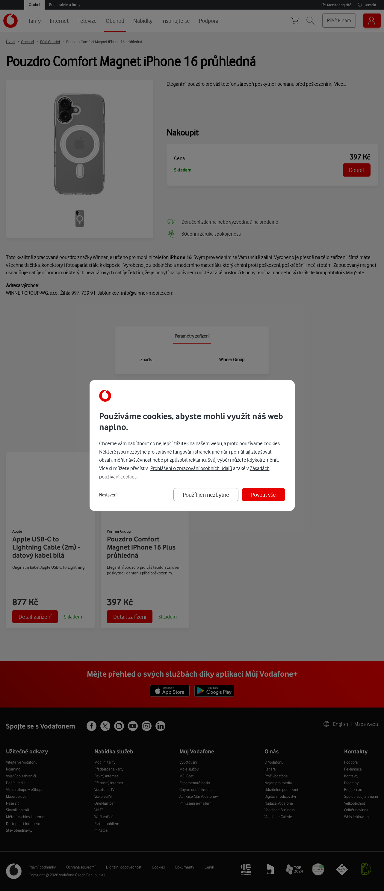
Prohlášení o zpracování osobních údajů (191, 468)
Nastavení (108, 495)
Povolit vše (263, 494)
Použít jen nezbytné (206, 494)
